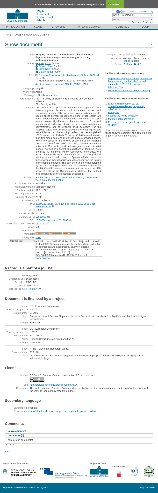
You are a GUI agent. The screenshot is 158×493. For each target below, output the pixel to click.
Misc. (38, 237)
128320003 (42, 216)
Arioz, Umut (44, 63)
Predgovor (113, 112)
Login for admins (147, 488)
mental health (55, 180)
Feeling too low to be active (123, 115)
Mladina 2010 (115, 87)
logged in (128, 60)
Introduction (15, 26)
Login (146, 26)
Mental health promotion (121, 118)
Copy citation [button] (43, 258)
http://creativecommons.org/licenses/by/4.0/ (53, 384)
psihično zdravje (89, 411)
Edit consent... (115, 4)
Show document (36, 34)
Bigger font (136, 22)
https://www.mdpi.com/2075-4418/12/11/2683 (63, 84)
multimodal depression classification (55, 177)
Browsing (58, 26)
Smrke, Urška (45, 66)
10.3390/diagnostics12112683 (52, 220)
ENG (132, 12)
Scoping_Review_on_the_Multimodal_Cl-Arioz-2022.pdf (69, 75)
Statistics (122, 26)
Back (7, 451)
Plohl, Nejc (44, 69)
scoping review (84, 177)
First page (13, 34)
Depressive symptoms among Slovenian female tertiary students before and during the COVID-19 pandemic (130, 81)
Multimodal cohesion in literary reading (129, 90)
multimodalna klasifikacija (40, 411)
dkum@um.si (42, 488)
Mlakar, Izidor (45, 71)
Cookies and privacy (144, 12)
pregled (59, 411)
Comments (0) (16, 435)
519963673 (32, 289)
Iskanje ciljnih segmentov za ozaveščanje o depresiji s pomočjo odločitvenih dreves (126, 106)
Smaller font (148, 22)
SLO (126, 12)
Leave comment (17, 431)
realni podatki (72, 411)
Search (39, 26)
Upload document (90, 26)
